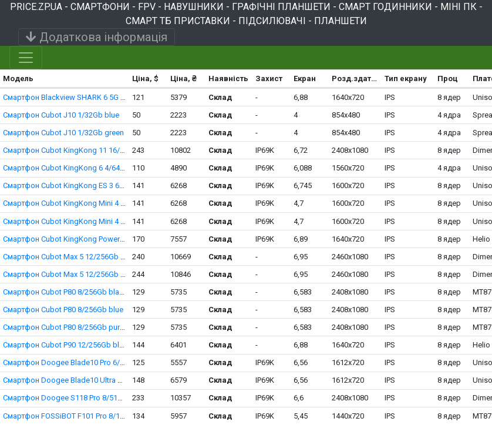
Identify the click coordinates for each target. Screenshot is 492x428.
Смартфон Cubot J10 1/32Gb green (63, 132)
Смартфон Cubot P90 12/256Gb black (67, 344)
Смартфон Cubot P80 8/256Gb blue (63, 309)
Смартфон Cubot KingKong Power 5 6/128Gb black (90, 239)
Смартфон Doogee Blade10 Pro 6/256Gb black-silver (93, 362)
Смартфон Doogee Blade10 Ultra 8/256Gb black (85, 380)
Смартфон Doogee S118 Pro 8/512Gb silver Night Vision (98, 397)
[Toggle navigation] (25, 57)
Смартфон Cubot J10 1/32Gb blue (61, 115)
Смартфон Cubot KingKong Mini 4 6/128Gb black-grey (95, 221)
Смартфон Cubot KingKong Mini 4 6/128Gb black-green (97, 203)
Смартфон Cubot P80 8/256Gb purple (66, 327)
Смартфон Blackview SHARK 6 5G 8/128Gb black (86, 97)
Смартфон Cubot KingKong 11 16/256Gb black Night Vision (104, 150)
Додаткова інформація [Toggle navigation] (96, 37)
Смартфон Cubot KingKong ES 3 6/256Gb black (84, 185)
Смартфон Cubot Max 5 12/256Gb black (71, 256)
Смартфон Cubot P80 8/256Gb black (65, 291)
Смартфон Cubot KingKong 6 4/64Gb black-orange (90, 167)
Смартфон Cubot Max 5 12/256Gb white (71, 274)
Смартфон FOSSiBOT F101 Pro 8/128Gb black (81, 416)
